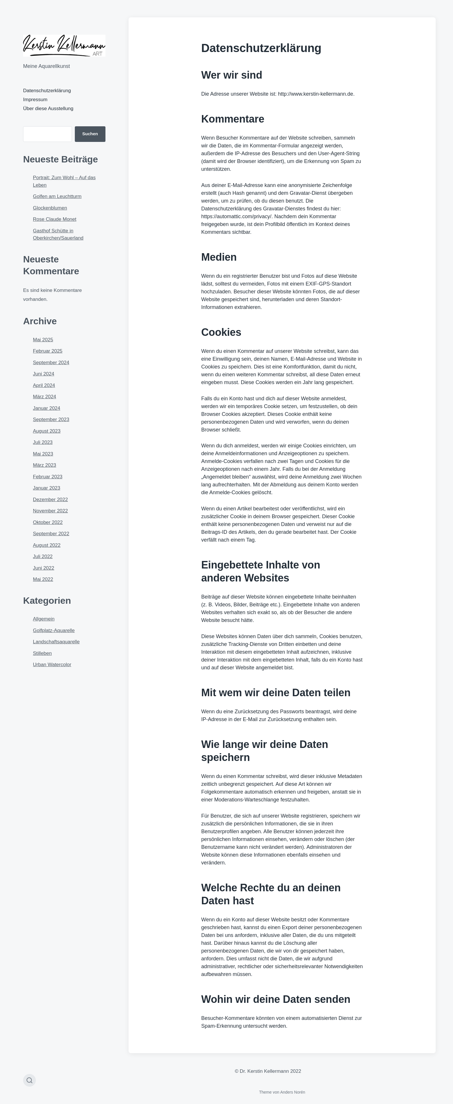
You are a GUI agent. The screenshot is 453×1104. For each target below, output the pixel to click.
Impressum (35, 99)
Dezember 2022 (50, 499)
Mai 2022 (43, 579)
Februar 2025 (47, 351)
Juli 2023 (43, 442)
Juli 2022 (43, 556)
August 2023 (46, 431)
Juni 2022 (43, 568)
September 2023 (51, 419)
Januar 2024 (46, 408)
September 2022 (51, 533)
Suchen (90, 133)
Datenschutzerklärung (47, 90)
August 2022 (46, 545)
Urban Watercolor (52, 664)
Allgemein (44, 619)
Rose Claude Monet (54, 219)
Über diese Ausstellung (48, 108)
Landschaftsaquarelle (56, 641)
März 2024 (44, 396)
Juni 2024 (43, 374)
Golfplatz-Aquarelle (54, 630)
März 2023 (44, 465)
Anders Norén (292, 1092)
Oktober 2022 (48, 522)
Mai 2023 (43, 454)
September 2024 (51, 362)
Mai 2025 (43, 339)
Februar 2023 (47, 476)
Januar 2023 (46, 488)
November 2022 (50, 511)
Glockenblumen (50, 208)
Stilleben (42, 653)
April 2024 (44, 385)
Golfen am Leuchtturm (57, 196)
